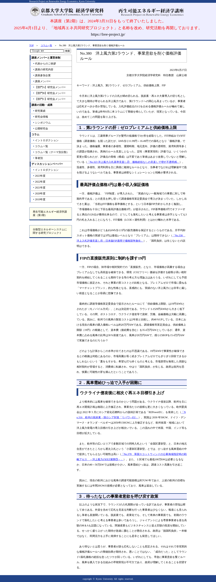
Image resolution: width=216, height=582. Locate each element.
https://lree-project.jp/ (108, 34)
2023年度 (39, 175)
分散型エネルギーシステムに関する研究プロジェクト (50, 231)
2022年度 (39, 181)
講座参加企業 (42, 75)
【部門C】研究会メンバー (49, 99)
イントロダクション (46, 140)
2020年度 (39, 193)
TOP (31, 45)
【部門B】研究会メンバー (49, 93)
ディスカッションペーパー (47, 164)
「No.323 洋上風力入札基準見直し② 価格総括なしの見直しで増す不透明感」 (133, 162)
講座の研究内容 (43, 69)
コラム (35, 134)
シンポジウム (42, 122)
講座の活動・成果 (41, 105)
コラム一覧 (46, 45)
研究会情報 (40, 116)
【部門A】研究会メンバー (49, 87)
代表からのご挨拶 (44, 63)
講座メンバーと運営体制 (45, 57)
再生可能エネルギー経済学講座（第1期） (50, 213)
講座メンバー (42, 81)
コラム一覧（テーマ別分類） (51, 152)
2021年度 (39, 187)
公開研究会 (40, 128)
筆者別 (38, 158)
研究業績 (39, 110)
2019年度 (39, 199)
